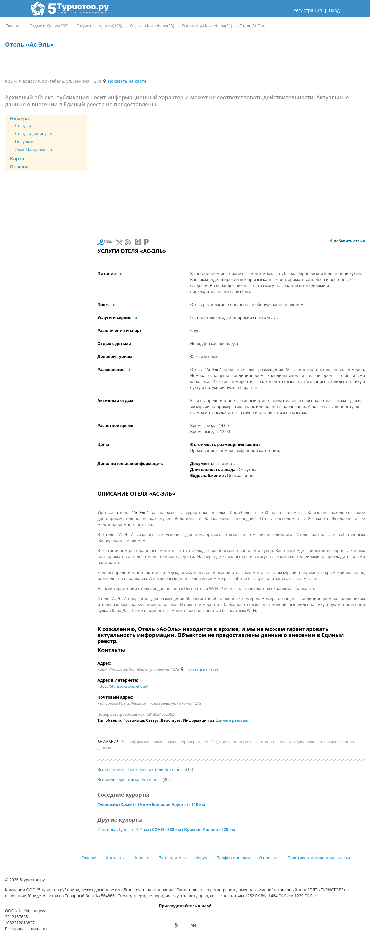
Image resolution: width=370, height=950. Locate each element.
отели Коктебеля (168, 769)
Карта (17, 158)
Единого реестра (231, 720)
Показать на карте (124, 81)
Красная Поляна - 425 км (209, 829)
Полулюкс (24, 141)
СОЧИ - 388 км (166, 829)
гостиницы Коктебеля (126, 769)
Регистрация (307, 10)
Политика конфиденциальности (318, 858)
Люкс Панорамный (33, 149)
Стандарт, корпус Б (33, 133)
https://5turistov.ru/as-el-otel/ (122, 686)
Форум (201, 858)
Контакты (115, 858)
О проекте (269, 858)
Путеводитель (172, 858)
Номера (19, 118)
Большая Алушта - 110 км (178, 804)
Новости (141, 858)
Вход (334, 10)
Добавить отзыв (346, 240)
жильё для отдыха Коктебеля (133, 779)
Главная (90, 858)
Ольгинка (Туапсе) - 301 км (123, 829)
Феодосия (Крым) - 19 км (123, 804)
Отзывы (20, 166)
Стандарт (24, 125)
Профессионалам (233, 858)
